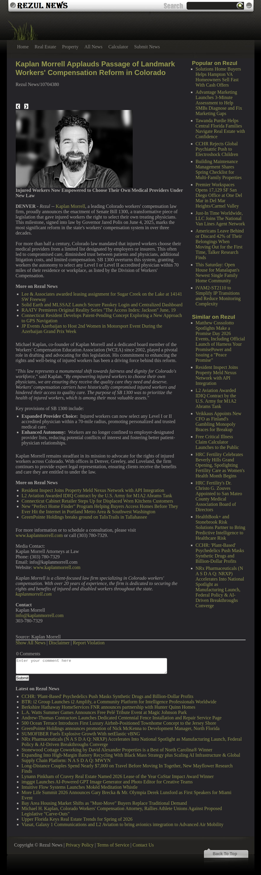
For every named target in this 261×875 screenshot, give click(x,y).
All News (93, 46)
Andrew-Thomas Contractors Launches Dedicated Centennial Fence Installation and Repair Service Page (122, 717)
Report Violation (89, 642)
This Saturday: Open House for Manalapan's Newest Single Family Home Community (218, 272)
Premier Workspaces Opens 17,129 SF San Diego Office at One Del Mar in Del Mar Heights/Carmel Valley (219, 195)
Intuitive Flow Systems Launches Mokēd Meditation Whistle (80, 787)
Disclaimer (59, 642)
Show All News (30, 642)
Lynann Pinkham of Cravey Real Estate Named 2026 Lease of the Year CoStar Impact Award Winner (118, 776)
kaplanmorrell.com (34, 594)
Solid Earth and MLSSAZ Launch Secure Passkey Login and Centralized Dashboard (102, 304)
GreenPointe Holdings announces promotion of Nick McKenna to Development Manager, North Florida (121, 728)
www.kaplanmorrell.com (39, 535)
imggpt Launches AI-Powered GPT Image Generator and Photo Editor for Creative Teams (107, 781)
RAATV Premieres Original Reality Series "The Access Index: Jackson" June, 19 (99, 310)
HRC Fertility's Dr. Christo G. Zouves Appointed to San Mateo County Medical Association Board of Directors (219, 496)
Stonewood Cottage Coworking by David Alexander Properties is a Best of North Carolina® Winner (117, 749)
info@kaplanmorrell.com (40, 615)
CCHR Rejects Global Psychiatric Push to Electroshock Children (217, 149)
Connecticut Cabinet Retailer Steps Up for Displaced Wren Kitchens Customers (97, 500)
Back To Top (225, 853)
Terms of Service (113, 844)
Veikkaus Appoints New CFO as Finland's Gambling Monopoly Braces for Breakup (219, 421)
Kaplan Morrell (70, 206)
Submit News (147, 46)
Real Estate (45, 46)
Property (70, 46)
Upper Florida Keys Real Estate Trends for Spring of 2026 (77, 819)
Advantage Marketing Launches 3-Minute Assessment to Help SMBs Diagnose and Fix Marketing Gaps (219, 103)
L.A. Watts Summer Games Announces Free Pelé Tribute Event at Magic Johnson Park (104, 712)
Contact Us (143, 844)
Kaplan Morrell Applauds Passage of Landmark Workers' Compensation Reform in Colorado (95, 68)
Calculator (118, 46)
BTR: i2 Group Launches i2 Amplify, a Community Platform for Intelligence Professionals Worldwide (119, 701)
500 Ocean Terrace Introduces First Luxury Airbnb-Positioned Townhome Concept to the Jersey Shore (119, 723)
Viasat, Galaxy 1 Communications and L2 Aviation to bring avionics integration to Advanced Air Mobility (123, 824)
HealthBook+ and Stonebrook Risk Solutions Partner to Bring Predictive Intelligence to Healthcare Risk (221, 527)
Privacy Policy (80, 844)
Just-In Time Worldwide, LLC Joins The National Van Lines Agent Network (220, 218)
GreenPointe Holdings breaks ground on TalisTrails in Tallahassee (84, 516)
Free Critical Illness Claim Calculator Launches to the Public (217, 442)
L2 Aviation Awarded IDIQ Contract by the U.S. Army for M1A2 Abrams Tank (216, 398)
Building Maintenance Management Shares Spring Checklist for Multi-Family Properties (219, 169)
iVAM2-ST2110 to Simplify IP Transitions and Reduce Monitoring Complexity (218, 295)
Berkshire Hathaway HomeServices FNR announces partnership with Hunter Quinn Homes (108, 707)
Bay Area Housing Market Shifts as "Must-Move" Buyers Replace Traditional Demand (104, 803)
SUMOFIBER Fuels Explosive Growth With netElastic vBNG (81, 733)
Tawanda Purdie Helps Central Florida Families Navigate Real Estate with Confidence (220, 128)
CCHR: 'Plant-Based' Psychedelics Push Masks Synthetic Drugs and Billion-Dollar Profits (220, 553)
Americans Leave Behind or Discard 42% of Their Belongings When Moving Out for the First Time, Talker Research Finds (220, 244)
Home (23, 46)
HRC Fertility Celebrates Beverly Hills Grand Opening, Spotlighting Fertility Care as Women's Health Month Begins (220, 465)
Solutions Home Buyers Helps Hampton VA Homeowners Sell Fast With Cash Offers (218, 76)
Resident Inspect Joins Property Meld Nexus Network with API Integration (217, 375)
